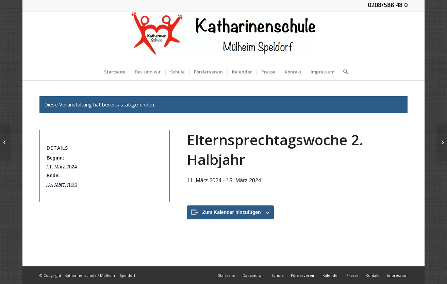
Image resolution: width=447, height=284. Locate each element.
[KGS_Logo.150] (223, 37)
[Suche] (343, 71)
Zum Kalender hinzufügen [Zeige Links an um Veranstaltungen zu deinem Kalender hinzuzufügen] (231, 212)
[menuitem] (115, 71)
